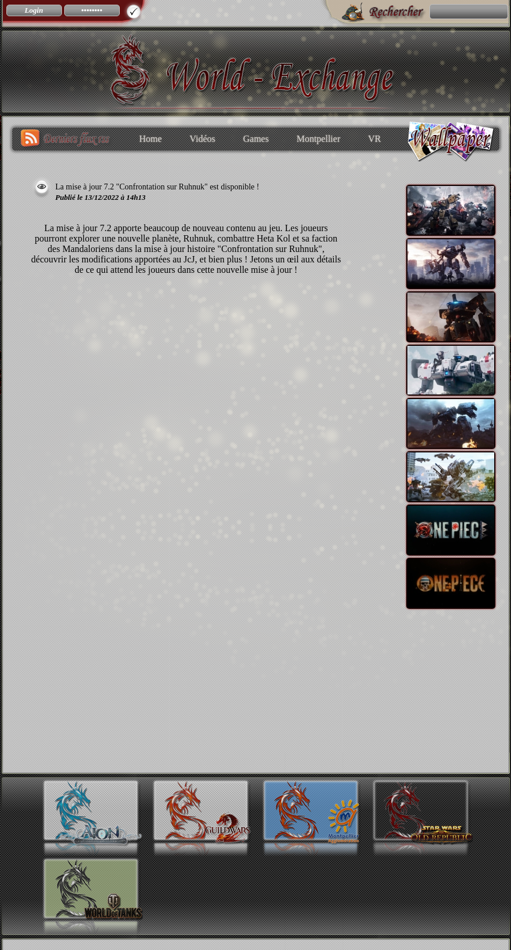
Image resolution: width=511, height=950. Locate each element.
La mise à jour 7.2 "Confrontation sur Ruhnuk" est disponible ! (157, 186)
